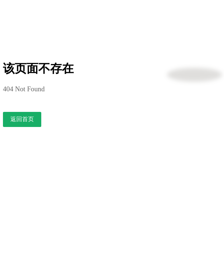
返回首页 (22, 119)
